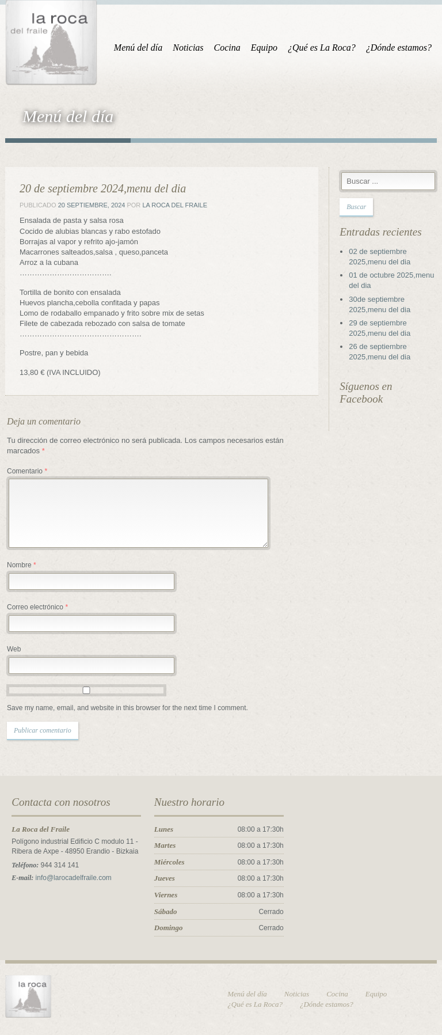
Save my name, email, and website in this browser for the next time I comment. (127, 708)
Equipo (264, 47)
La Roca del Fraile (174, 205)
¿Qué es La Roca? (322, 47)
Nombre (21, 565)
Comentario (27, 471)
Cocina (227, 47)
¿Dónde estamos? (399, 47)
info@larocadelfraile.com (74, 878)
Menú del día (138, 47)
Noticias (188, 47)
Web (14, 649)
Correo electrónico (37, 607)
